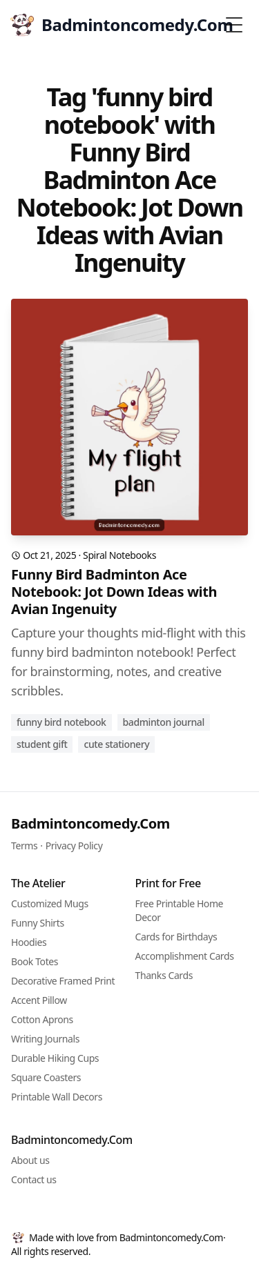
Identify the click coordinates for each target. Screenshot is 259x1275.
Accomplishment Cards (184, 955)
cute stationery (116, 744)
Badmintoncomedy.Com (90, 823)
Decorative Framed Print (63, 980)
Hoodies (28, 942)
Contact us (34, 1179)
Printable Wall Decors (56, 1096)
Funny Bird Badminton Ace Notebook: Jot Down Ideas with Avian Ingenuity (114, 591)
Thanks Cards (164, 975)
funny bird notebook (61, 722)
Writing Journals (45, 1038)
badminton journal (163, 722)
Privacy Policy (74, 845)
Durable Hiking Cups (55, 1058)
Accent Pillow (39, 1000)
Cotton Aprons (42, 1019)
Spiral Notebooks (119, 555)
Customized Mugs (49, 903)
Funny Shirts (37, 922)
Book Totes (34, 961)
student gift (42, 744)
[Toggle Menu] (234, 24)
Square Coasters (46, 1077)
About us (30, 1160)
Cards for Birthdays (176, 936)
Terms (24, 845)
